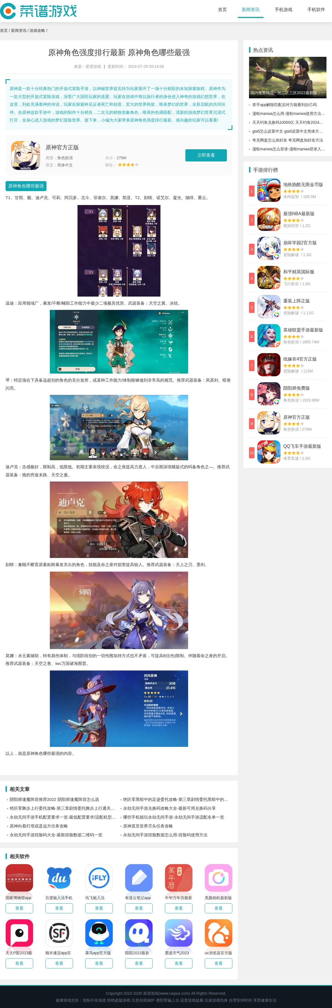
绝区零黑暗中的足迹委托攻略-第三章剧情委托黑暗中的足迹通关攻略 (177, 799)
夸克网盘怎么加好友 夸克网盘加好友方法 (287, 140)
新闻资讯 (251, 9)
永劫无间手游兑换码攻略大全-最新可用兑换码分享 (169, 808)
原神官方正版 (62, 147)
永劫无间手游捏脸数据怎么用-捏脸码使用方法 (165, 834)
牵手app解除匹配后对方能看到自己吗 (284, 104)
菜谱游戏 (93, 66)
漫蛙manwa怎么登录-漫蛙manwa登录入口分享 (289, 149)
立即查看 (206, 155)
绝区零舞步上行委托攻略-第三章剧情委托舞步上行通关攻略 (64, 808)
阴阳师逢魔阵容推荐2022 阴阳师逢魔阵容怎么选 (54, 799)
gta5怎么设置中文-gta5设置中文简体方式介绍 (289, 131)
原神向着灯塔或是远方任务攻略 (39, 826)
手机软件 (316, 9)
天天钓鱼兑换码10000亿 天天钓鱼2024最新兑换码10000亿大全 (289, 122)
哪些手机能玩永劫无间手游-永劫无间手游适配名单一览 (173, 817)
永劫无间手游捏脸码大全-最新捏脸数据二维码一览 (56, 834)
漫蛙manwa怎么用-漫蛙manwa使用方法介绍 (289, 113)
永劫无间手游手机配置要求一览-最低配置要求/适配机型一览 (64, 817)
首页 (222, 9)
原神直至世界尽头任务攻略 (148, 826)
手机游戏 (283, 9)
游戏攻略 (37, 30)
